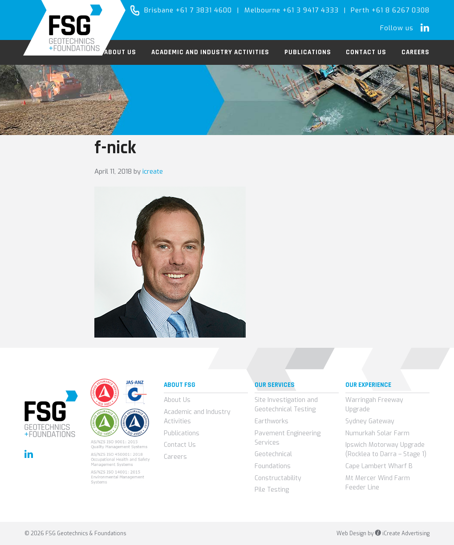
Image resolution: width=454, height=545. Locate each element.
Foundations (273, 466)
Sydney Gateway (369, 421)
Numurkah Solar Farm (377, 433)
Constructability (278, 478)
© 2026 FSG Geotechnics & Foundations (75, 533)
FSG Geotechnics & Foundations (74, 28)
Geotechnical (273, 454)
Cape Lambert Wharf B (379, 466)
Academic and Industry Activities (197, 417)
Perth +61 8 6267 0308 (390, 10)
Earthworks (271, 421)
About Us (177, 400)
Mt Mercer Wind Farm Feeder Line (377, 483)
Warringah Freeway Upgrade (374, 405)
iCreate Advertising (402, 533)
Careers (175, 457)
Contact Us (180, 445)
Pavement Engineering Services (287, 438)
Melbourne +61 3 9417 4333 (291, 10)
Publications (181, 433)
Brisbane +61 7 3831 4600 (188, 10)
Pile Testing (272, 489)
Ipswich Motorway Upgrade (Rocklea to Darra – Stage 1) (385, 449)
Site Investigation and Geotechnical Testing (286, 405)
